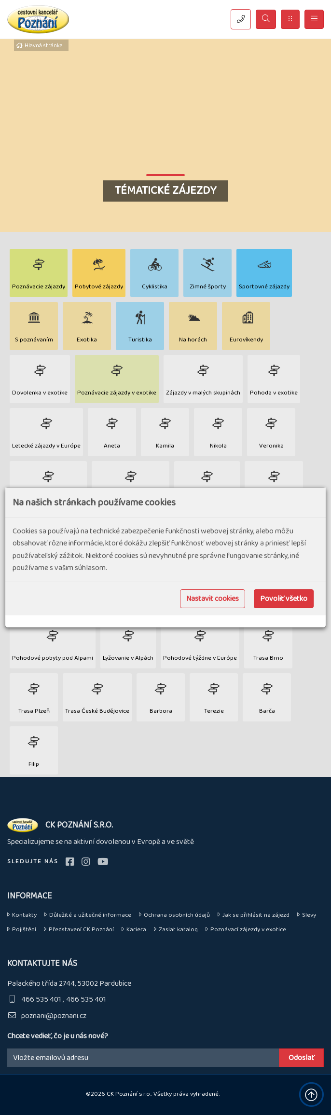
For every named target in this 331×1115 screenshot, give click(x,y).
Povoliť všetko (283, 599)
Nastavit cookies (212, 599)
